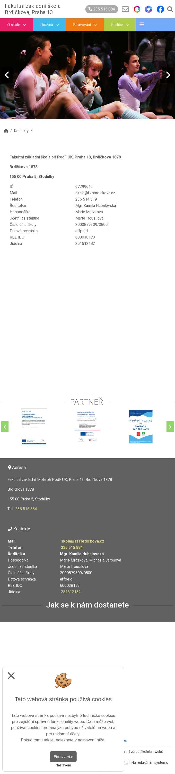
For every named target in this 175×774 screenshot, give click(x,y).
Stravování (84, 24)
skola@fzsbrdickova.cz (82, 541)
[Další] (170, 426)
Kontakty (21, 131)
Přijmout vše (63, 756)
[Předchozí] (5, 426)
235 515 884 (101, 9)
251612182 (71, 592)
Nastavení (63, 765)
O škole (16, 24)
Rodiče (120, 24)
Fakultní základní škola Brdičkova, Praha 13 (33, 9)
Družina (49, 24)
